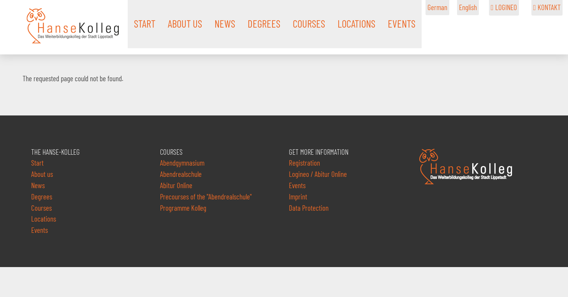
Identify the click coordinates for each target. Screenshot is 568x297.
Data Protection (309, 207)
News (38, 185)
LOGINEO (504, 7)
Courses (41, 207)
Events (39, 229)
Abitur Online (176, 185)
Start (37, 162)
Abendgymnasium (182, 162)
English (468, 7)
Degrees (41, 196)
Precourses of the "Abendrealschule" (206, 196)
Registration (304, 162)
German (437, 7)
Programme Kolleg (183, 207)
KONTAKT (547, 7)
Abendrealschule (181, 173)
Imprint (298, 196)
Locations (43, 218)
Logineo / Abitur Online (318, 173)
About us (42, 173)
